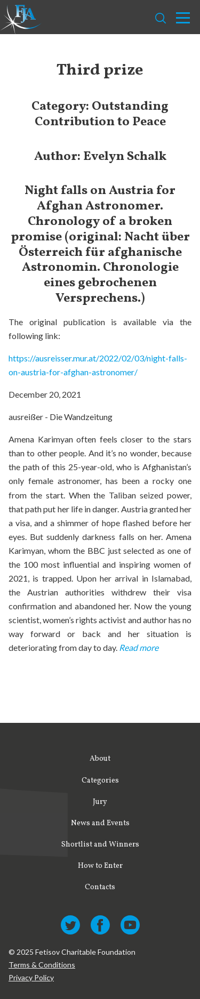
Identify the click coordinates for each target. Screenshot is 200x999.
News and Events (100, 823)
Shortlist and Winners (100, 845)
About (100, 759)
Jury (100, 802)
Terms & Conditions (42, 964)
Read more (138, 647)
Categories (100, 781)
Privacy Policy (31, 977)
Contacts (100, 887)
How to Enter (100, 866)
